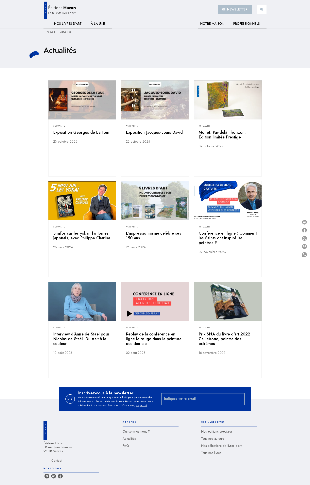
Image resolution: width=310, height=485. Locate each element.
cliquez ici (141, 405)
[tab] (47, 23)
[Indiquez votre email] (198, 399)
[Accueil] (60, 9)
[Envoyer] (240, 399)
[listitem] (46, 476)
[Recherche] (262, 9)
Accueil (51, 32)
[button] (235, 9)
